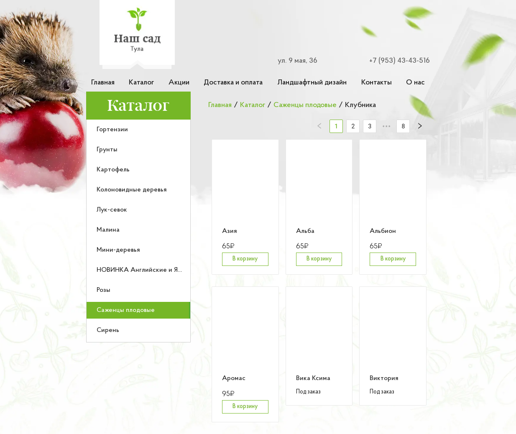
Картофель (113, 169)
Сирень (108, 330)
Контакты (376, 83)
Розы (103, 290)
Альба (305, 231)
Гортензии (112, 129)
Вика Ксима (313, 378)
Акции (179, 83)
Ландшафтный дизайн (312, 83)
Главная (103, 83)
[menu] (138, 231)
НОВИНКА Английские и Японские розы (158, 270)
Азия (229, 231)
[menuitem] (138, 129)
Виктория (384, 378)
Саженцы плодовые (126, 310)
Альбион (383, 231)
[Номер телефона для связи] (394, 61)
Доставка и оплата (233, 83)
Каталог (141, 83)
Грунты (107, 149)
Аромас (233, 378)
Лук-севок (112, 210)
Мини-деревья (118, 250)
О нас (415, 83)
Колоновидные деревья (132, 189)
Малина (108, 230)
